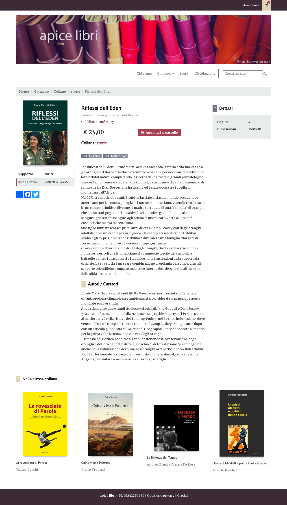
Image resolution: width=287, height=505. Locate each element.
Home (24, 91)
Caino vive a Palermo (96, 462)
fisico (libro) (27, 182)
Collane (60, 91)
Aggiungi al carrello (159, 133)
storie (75, 91)
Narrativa (118, 155)
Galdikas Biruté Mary (97, 122)
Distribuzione (204, 73)
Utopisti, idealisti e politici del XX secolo (240, 463)
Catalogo (165, 73)
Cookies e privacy (160, 496)
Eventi (184, 73)
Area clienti (251, 5)
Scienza (94, 155)
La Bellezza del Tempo (162, 457)
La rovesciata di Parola (31, 462)
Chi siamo (144, 73)
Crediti (182, 496)
